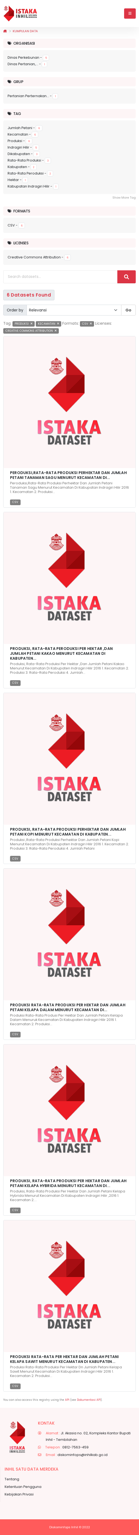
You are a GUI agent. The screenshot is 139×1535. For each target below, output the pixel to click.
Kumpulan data (25, 31)
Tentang (12, 1479)
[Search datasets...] (60, 276)
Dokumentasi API (89, 1400)
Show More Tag (124, 197)
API (67, 1400)
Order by (15, 310)
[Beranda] (5, 31)
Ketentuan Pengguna (23, 1486)
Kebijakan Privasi (19, 1494)
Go (128, 310)
